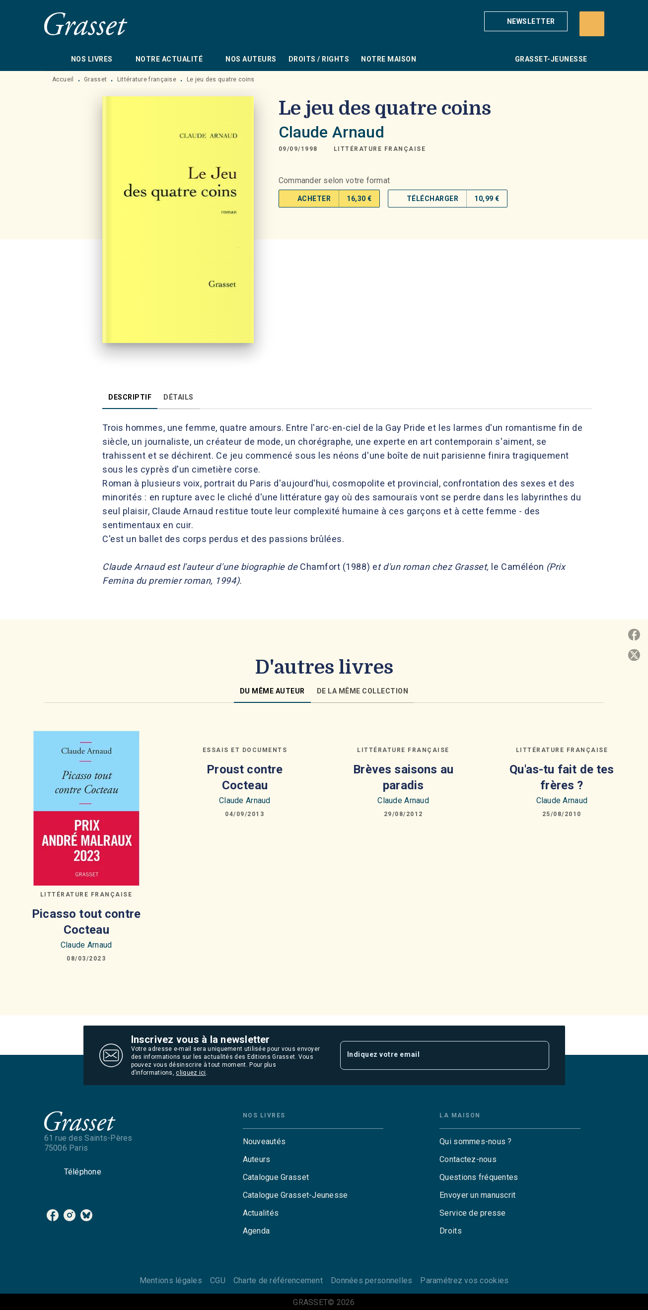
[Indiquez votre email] (432, 1055)
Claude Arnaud (331, 132)
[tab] (54, 59)
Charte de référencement (278, 1280)
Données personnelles (371, 1280)
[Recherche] (591, 23)
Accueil (63, 79)
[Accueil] (86, 23)
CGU (217, 1280)
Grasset (95, 79)
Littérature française (146, 79)
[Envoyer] (537, 1055)
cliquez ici (191, 1072)
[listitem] (52, 1215)
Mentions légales (171, 1280)
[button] (526, 21)
